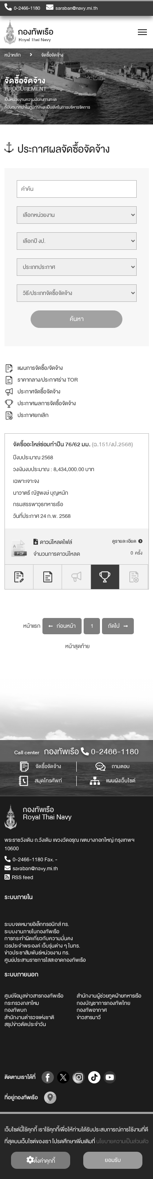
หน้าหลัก (12, 55)
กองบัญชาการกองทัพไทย (103, 1003)
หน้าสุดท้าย (77, 646)
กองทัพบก (15, 1010)
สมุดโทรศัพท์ (40, 781)
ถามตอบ (112, 767)
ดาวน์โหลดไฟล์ (52, 541)
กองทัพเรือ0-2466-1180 (91, 751)
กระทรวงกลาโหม (21, 1003)
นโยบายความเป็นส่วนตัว (122, 1141)
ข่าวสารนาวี (89, 1017)
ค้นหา (77, 319)
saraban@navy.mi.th (72, 7)
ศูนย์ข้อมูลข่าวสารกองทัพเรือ (33, 996)
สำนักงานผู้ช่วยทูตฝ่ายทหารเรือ (109, 996)
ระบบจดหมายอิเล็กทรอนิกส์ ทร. (36, 924)
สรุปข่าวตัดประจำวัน (25, 1024)
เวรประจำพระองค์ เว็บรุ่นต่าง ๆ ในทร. (42, 946)
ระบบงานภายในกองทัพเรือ (31, 931)
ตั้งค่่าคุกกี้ (40, 1161)
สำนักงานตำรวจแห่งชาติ (29, 1017)
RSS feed (18, 877)
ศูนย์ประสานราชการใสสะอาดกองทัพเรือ (45, 960)
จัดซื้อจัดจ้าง (40, 767)
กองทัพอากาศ (92, 1010)
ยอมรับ (113, 1160)
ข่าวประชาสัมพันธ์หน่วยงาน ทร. (36, 952)
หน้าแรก (31, 625)
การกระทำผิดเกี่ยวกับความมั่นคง (38, 938)
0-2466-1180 (22, 7)
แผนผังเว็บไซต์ (112, 781)
